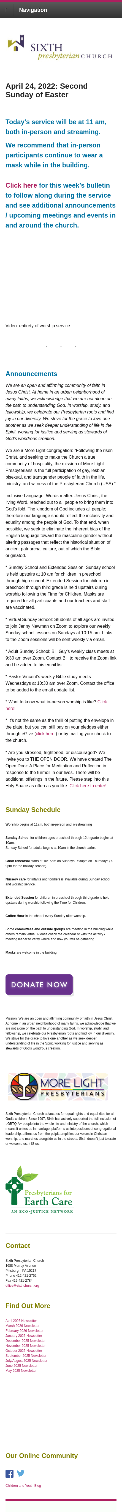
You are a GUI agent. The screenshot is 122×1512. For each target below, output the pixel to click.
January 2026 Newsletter (24, 1336)
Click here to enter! (87, 785)
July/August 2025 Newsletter (26, 1361)
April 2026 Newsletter (21, 1321)
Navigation (33, 10)
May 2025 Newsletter (21, 1371)
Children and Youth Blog (23, 1486)
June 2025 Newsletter (21, 1366)
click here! (46, 733)
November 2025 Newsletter (25, 1346)
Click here (21, 185)
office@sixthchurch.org (22, 1286)
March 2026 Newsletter (22, 1326)
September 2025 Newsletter (26, 1356)
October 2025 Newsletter (24, 1351)
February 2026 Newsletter (25, 1331)
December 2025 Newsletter (25, 1341)
